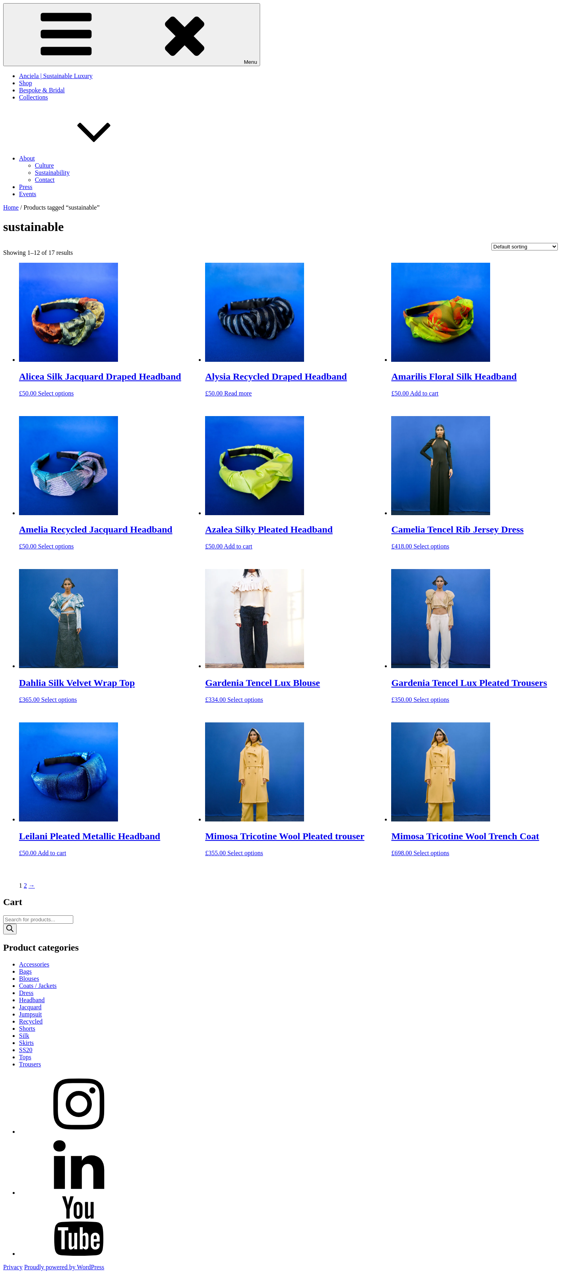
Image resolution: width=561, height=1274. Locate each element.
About (86, 158)
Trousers (30, 1064)
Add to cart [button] (424, 393)
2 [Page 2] (25, 885)
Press (25, 186)
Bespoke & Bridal (42, 90)
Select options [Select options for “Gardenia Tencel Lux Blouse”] (245, 699)
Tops (25, 1057)
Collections (33, 97)
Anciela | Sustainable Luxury (56, 76)
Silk (24, 1035)
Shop (25, 83)
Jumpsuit (30, 1014)
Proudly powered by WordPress (64, 1267)
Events (27, 194)
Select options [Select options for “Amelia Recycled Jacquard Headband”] (56, 546)
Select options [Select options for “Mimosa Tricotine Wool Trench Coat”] (431, 853)
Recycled (31, 1021)
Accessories (34, 964)
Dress (26, 992)
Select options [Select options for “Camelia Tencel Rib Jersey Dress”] (431, 546)
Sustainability (52, 172)
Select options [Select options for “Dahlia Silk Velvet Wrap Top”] (59, 699)
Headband (32, 1000)
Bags (25, 971)
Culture (44, 165)
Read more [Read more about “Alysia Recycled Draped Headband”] (238, 393)
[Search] (10, 929)
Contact (45, 179)
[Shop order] (524, 246)
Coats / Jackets (38, 985)
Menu (131, 34)
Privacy (13, 1267)
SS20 (25, 1050)
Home (11, 207)
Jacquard (30, 1007)
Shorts (27, 1028)
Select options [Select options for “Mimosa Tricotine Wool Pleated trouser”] (245, 853)
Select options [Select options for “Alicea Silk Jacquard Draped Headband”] (56, 393)
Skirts (26, 1042)
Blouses (29, 978)
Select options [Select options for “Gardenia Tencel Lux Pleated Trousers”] (431, 699)
